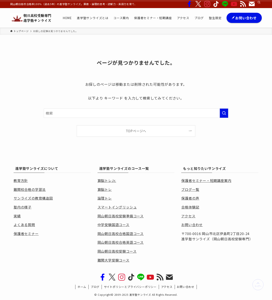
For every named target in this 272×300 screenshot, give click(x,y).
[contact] (251, 4)
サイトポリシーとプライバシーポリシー (130, 287)
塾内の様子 (22, 207)
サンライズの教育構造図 (33, 198)
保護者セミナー (26, 233)
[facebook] (189, 4)
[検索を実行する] (224, 113)
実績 (17, 215)
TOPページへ (136, 130)
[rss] (242, 4)
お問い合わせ (185, 287)
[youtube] (234, 4)
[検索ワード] (136, 113)
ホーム (82, 287)
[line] (225, 4)
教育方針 (21, 180)
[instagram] (207, 4)
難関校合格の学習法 (30, 189)
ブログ (95, 287)
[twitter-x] (198, 4)
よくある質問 (24, 224)
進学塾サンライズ (140, 294)
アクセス (167, 287)
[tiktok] (216, 4)
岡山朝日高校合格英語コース (121, 242)
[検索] (259, 2)
